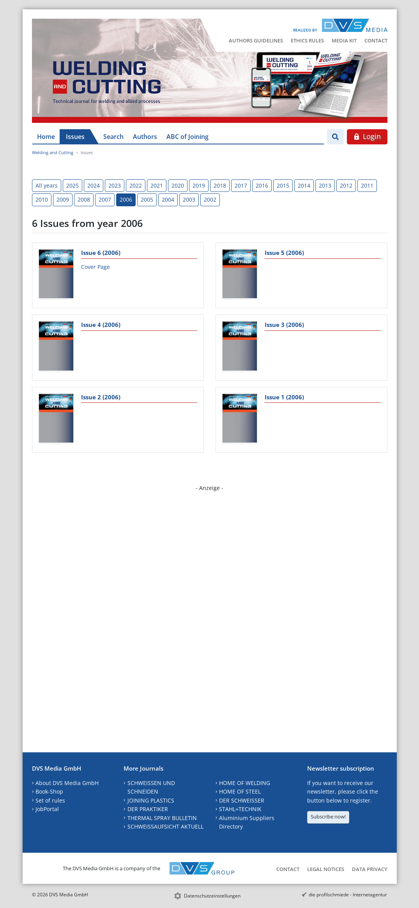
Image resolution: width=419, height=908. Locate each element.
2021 (156, 185)
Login (367, 136)
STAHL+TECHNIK (240, 809)
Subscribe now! (328, 816)
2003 (189, 199)
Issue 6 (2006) (100, 252)
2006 (126, 199)
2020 (177, 185)
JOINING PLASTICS (150, 800)
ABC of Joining (187, 136)
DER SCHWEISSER (241, 800)
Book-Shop (49, 791)
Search (113, 136)
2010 (41, 199)
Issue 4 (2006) (100, 324)
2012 (346, 185)
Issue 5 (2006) (284, 252)
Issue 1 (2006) (284, 397)
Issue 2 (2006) (100, 397)
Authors (145, 136)
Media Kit (344, 40)
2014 (304, 185)
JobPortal (47, 809)
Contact (375, 40)
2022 (135, 185)
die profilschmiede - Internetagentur (348, 894)
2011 (367, 185)
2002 (210, 199)
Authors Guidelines (256, 40)
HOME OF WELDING (244, 783)
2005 (147, 199)
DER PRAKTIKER (147, 809)
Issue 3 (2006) (284, 324)
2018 (220, 185)
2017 (241, 185)
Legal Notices (325, 869)
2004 (168, 199)
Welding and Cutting (52, 152)
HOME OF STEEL (240, 791)
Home (46, 136)
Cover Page (95, 266)
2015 (283, 185)
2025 (72, 185)
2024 (93, 185)
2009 (63, 199)
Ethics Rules (307, 40)
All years (46, 185)
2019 (199, 185)
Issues (75, 136)
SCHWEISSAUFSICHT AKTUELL (165, 826)
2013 (325, 185)
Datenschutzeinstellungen (212, 895)
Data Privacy (369, 869)
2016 (262, 185)
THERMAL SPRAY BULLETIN (162, 818)
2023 (114, 185)
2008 (84, 199)
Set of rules (50, 800)
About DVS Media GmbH (67, 783)
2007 (105, 199)
